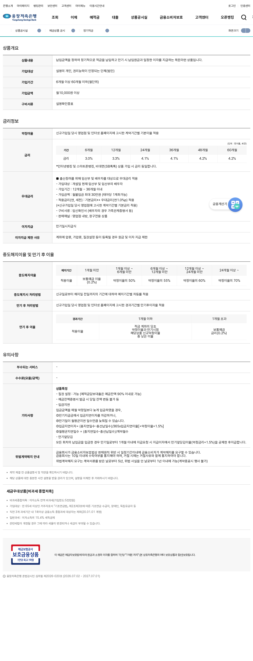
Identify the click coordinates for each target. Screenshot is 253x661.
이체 (74, 17)
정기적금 (88, 30)
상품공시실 (139, 17)
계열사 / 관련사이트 (212, 647)
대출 (115, 17)
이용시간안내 (96, 6)
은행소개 (8, 6)
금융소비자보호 (171, 17)
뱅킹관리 (38, 6)
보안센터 (52, 6)
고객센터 (66, 6)
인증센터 (245, 6)
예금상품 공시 (57, 30)
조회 (55, 17)
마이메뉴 (80, 6)
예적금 (95, 17)
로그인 (232, 6)
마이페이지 (23, 6)
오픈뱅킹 (227, 17)
